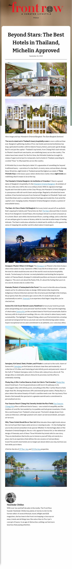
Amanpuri (41, 266)
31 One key (36, 449)
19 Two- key (23, 449)
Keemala (26, 298)
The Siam (45, 211)
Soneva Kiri (20, 311)
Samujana (18, 366)
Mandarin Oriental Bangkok (44, 184)
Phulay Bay (60, 382)
